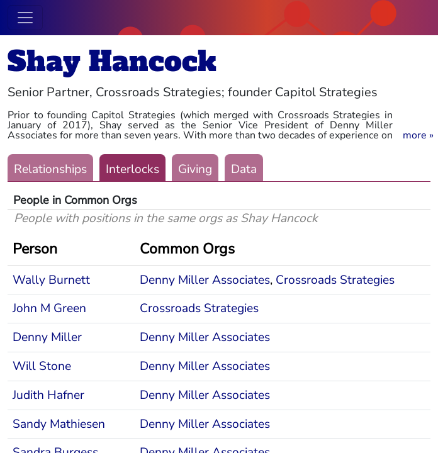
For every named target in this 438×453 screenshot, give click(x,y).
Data (244, 169)
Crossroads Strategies (335, 280)
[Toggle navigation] (25, 17)
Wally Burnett (51, 280)
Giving (195, 169)
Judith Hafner (48, 395)
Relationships (50, 169)
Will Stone (42, 366)
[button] (418, 135)
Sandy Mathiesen (59, 424)
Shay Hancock (112, 61)
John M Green (49, 308)
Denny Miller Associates (205, 280)
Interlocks (132, 169)
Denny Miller (47, 337)
